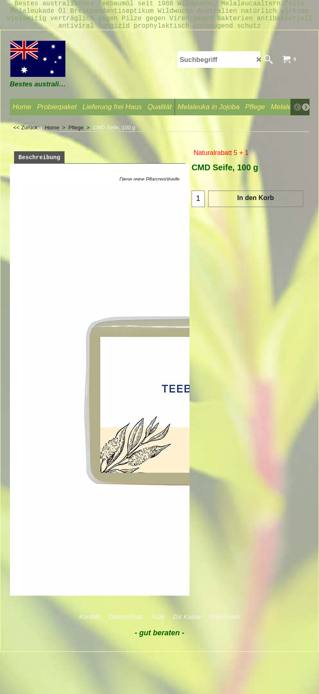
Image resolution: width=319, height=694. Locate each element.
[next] (305, 113)
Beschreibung (39, 164)
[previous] (297, 113)
